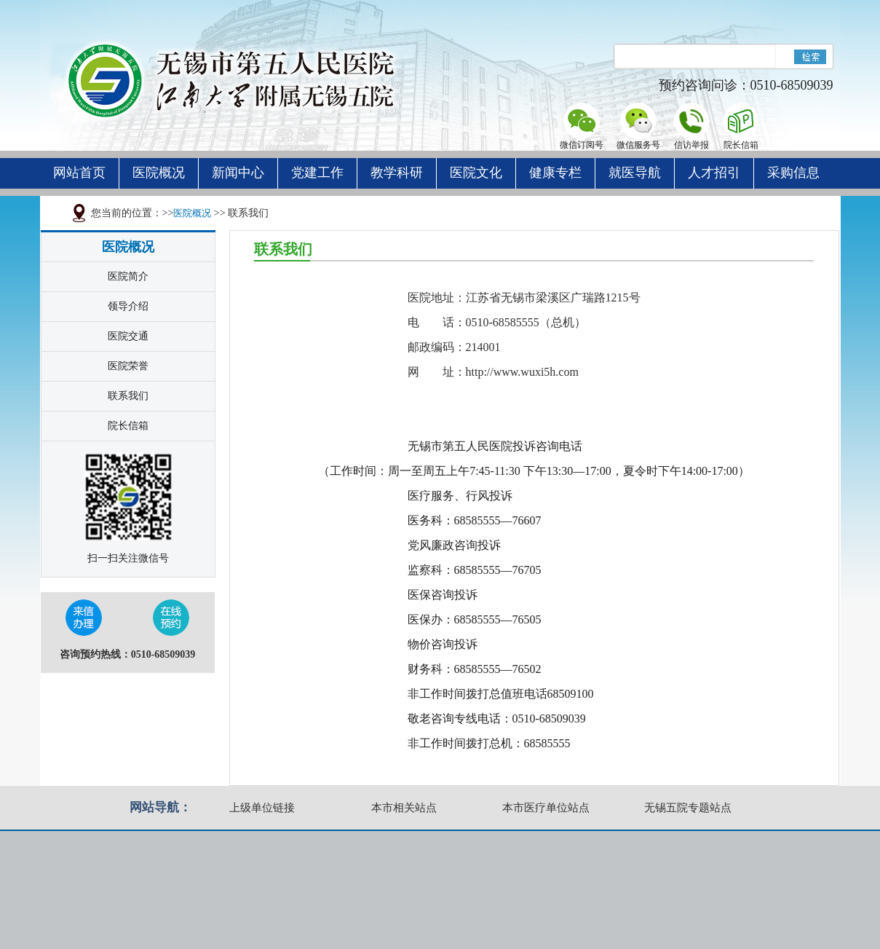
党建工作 (317, 172)
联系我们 (128, 395)
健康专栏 (555, 172)
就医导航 (635, 172)
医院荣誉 (128, 366)
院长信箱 (128, 425)
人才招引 (714, 172)
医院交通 (128, 336)
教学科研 (396, 172)
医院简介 (128, 276)
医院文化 (476, 172)
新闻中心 (238, 172)
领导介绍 (128, 306)
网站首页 (79, 172)
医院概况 (158, 172)
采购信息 (793, 172)
